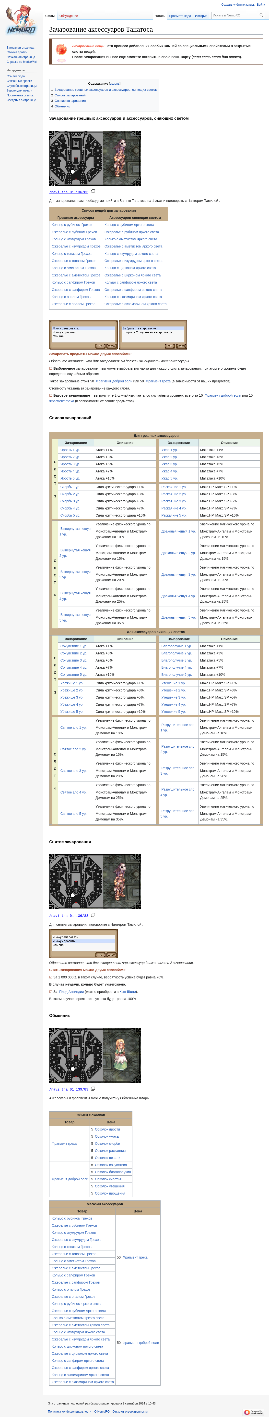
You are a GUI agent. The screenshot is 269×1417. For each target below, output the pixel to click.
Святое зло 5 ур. (73, 813)
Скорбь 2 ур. (70, 494)
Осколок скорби (107, 1143)
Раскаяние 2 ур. (174, 494)
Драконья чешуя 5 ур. (178, 617)
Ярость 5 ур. (70, 478)
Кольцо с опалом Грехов (71, 297)
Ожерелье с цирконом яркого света (133, 275)
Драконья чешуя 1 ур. (178, 531)
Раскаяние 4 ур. (174, 508)
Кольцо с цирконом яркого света (130, 268)
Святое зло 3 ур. (73, 770)
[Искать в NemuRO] (238, 15)
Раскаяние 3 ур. (174, 501)
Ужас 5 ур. (169, 478)
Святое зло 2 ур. (73, 749)
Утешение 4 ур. (173, 704)
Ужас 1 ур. (169, 450)
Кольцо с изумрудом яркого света (131, 253)
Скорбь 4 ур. (70, 508)
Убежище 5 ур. (72, 711)
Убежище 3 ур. (72, 697)
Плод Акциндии (71, 991)
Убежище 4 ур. (72, 704)
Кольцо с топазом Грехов (71, 253)
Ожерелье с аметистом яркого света (133, 246)
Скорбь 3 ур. (70, 501)
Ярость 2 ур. (70, 457)
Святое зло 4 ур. (73, 792)
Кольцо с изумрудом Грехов (74, 239)
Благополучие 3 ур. (176, 660)
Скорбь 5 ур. (70, 515)
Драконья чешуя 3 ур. (178, 574)
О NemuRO (102, 1411)
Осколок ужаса (107, 1136)
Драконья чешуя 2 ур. (178, 553)
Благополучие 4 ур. (176, 667)
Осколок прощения (110, 1193)
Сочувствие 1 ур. (73, 646)
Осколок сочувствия (111, 1164)
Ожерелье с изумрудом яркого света (134, 260)
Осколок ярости (107, 1129)
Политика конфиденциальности (69, 1411)
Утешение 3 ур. (173, 697)
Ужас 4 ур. (169, 471)
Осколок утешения (110, 1185)
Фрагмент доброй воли (114, 381)
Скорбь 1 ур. (70, 487)
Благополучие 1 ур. (176, 646)
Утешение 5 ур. (173, 711)
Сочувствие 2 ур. (73, 653)
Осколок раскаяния (110, 1150)
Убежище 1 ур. (72, 683)
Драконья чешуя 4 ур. (178, 596)
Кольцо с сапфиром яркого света (131, 282)
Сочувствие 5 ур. (73, 674)
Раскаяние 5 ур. (174, 515)
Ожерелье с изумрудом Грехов (76, 246)
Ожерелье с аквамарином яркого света (136, 304)
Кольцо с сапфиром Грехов (73, 282)
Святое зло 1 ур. (73, 727)
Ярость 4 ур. (70, 471)
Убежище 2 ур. (72, 690)
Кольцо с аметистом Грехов (73, 268)
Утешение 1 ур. (173, 683)
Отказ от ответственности (130, 1411)
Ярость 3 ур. (70, 464)
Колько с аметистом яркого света (131, 239)
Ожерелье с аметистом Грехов (76, 275)
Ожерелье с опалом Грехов (73, 304)
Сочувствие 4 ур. (73, 667)
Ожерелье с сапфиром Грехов (76, 289)
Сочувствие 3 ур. (73, 660)
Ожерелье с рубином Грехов (74, 232)
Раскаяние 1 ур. (174, 487)
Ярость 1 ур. (70, 450)
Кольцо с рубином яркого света (129, 224)
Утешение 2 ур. (173, 690)
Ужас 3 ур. (169, 464)
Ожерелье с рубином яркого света (132, 232)
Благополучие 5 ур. (176, 674)
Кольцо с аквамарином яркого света (133, 297)
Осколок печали (107, 1157)
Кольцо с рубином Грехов (72, 224)
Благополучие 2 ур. (176, 653)
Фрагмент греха (158, 381)
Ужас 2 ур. (169, 457)
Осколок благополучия (113, 1171)
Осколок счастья (108, 1178)
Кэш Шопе (127, 991)
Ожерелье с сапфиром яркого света (133, 289)
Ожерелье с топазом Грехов (74, 260)
